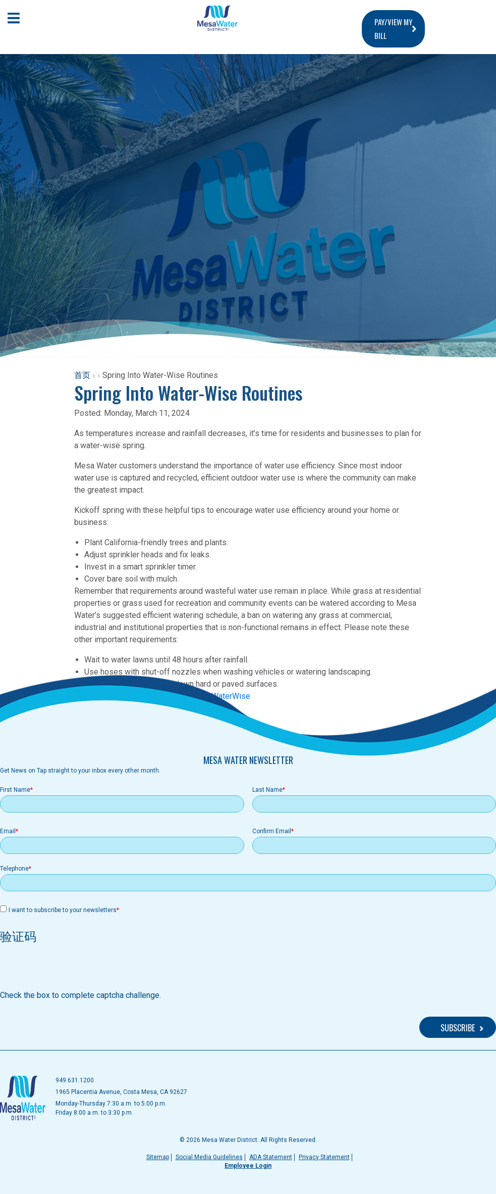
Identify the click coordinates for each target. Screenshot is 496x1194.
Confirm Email (271, 831)
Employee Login (248, 1165)
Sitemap (157, 1157)
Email (8, 831)
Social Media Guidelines (209, 1157)
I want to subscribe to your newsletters (63, 910)
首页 (82, 375)
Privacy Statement (324, 1157)
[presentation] (76, 969)
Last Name (267, 789)
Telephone (14, 868)
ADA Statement (270, 1157)
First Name (15, 789)
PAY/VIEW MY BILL (393, 28)
